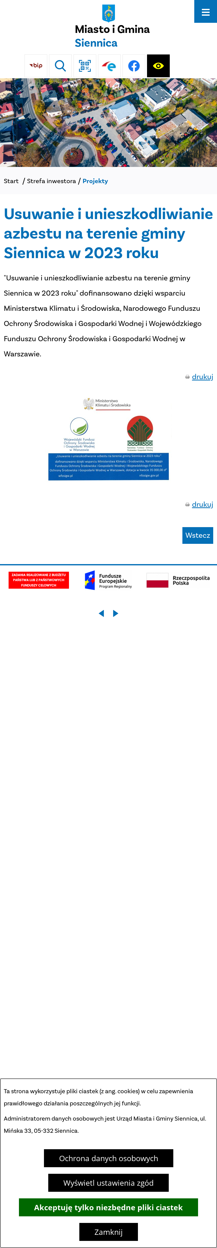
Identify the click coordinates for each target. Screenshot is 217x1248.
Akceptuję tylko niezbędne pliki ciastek (108, 1207)
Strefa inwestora (51, 181)
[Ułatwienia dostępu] (158, 65)
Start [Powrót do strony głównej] (11, 181)
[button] (108, 480)
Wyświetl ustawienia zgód (108, 1183)
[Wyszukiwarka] (60, 65)
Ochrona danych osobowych (108, 1158)
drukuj (202, 376)
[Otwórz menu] (205, 11)
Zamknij (108, 1232)
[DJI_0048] (108, 122)
